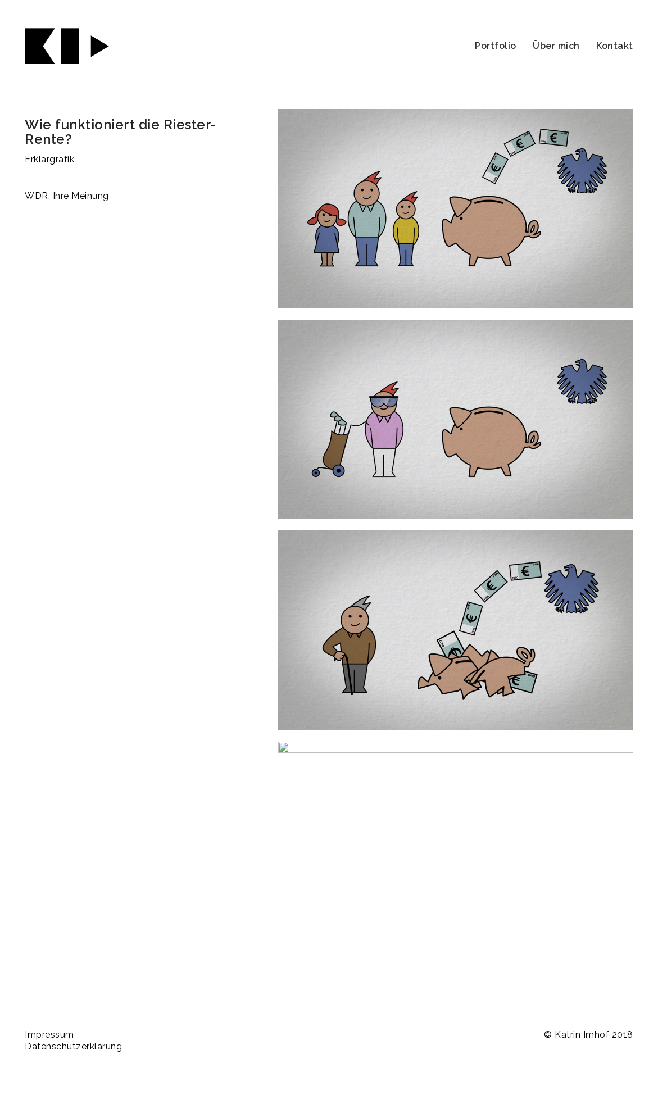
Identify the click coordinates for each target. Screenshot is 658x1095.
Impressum (49, 1034)
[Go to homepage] (67, 46)
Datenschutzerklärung (73, 1046)
